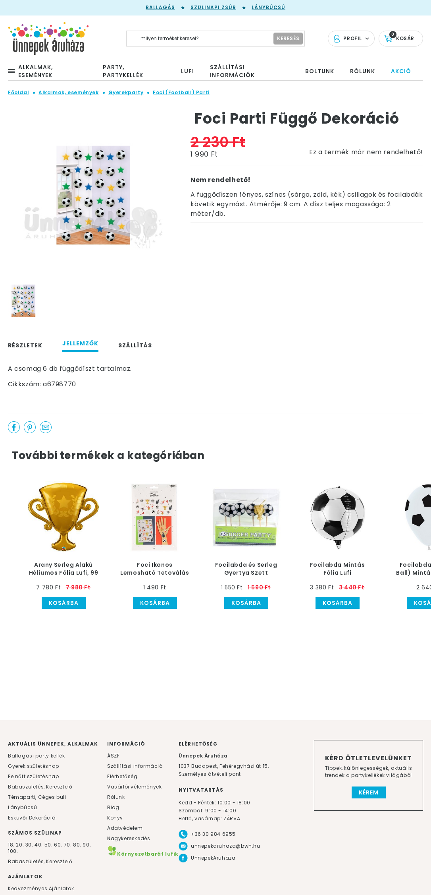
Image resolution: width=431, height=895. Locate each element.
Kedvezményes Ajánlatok (41, 888)
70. (68, 844)
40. (39, 844)
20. (20, 844)
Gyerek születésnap (33, 766)
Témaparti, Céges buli (37, 797)
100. (13, 851)
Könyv (115, 817)
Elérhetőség (122, 776)
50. (49, 844)
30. (29, 844)
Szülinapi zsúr (213, 7)
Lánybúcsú (268, 7)
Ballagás (160, 7)
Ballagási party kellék (36, 755)
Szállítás (135, 345)
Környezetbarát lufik (143, 853)
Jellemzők (80, 343)
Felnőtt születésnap (33, 776)
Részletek (25, 345)
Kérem (369, 792)
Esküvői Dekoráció (31, 817)
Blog (113, 807)
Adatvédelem (125, 828)
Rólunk (116, 797)
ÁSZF (113, 755)
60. (58, 844)
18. (11, 844)
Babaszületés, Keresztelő (40, 786)
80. (78, 844)
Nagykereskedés (128, 838)
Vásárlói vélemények (134, 786)
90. (87, 844)
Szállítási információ (135, 766)
